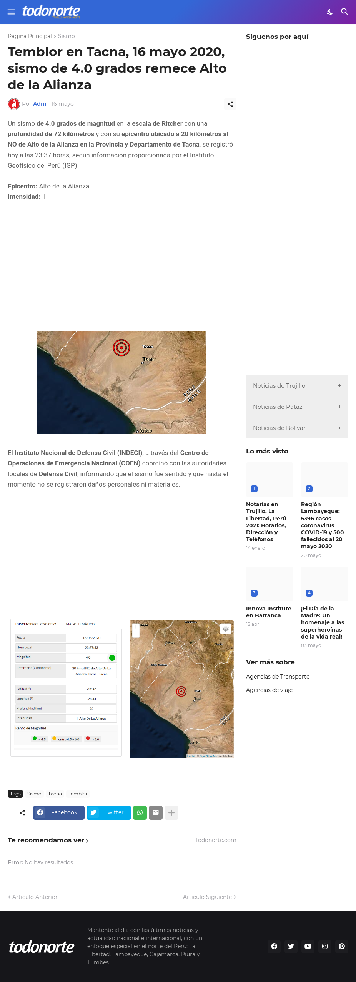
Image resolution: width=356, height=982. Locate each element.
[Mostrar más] (171, 813)
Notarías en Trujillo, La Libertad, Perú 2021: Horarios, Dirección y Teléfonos (266, 522)
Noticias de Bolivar (279, 428)
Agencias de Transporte (277, 676)
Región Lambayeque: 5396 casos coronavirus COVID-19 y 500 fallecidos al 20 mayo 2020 (322, 525)
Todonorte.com (215, 840)
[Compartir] (230, 104)
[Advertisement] (122, 266)
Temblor (78, 794)
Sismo (66, 36)
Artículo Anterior (35, 897)
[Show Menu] (10, 11)
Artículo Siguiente (207, 897)
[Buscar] (346, 11)
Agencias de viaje (269, 690)
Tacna (55, 794)
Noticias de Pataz (278, 406)
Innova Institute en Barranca (268, 612)
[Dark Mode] (330, 11)
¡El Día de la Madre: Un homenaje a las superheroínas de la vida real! (322, 622)
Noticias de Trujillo (279, 385)
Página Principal (30, 36)
